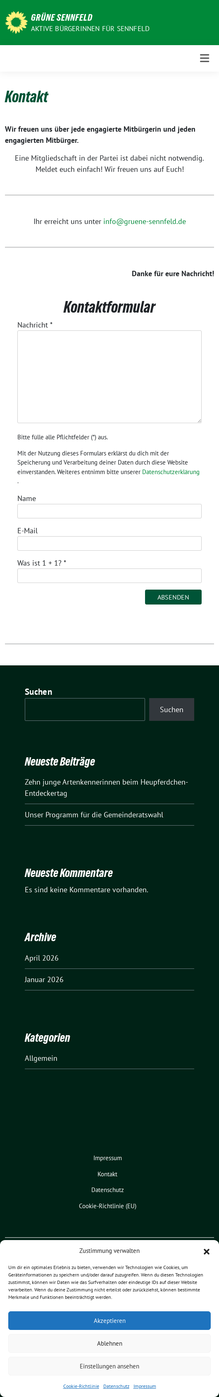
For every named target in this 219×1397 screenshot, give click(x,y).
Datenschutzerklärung (171, 472)
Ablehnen (109, 1343)
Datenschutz (116, 1386)
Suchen (38, 691)
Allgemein (41, 1058)
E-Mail (27, 530)
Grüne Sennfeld (62, 17)
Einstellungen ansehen (109, 1366)
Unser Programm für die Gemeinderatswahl (94, 814)
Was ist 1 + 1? (41, 563)
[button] (206, 1251)
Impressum (144, 1386)
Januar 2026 (44, 979)
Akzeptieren (110, 1321)
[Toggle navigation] (204, 58)
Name (26, 498)
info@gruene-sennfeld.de (144, 221)
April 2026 (42, 958)
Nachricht (34, 325)
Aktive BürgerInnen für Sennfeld (90, 28)
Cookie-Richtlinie (81, 1386)
